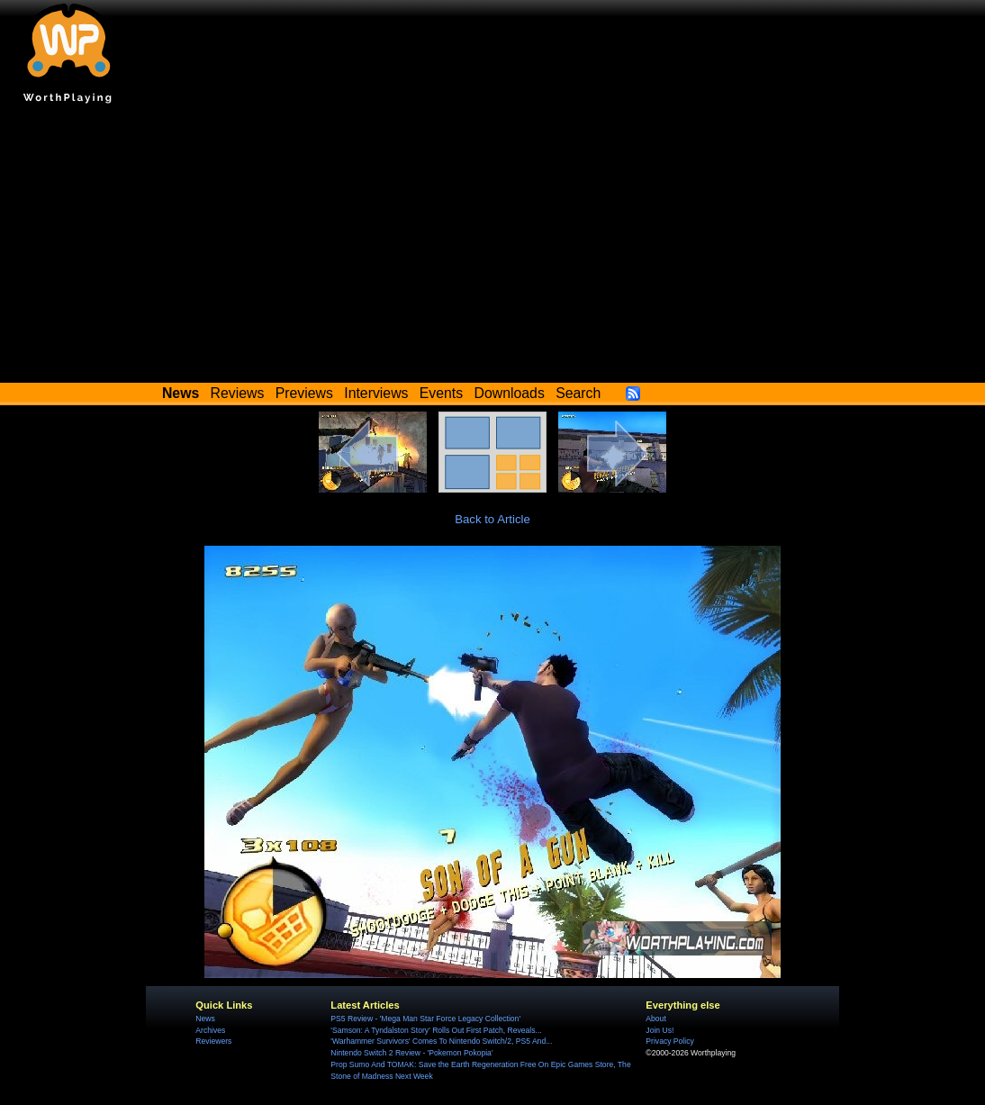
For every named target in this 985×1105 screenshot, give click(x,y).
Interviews (376, 393)
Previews (304, 393)
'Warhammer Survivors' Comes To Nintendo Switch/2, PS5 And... (441, 1041)
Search (578, 393)
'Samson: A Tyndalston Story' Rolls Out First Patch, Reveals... (435, 1030)
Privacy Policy (669, 1041)
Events (441, 393)
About (655, 1018)
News (204, 1018)
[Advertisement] (492, 248)
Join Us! (659, 1030)
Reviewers (213, 1041)
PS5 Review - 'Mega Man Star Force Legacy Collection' (425, 1018)
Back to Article (492, 519)
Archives (210, 1030)
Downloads (509, 393)
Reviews (238, 393)
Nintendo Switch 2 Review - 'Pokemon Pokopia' (411, 1052)
